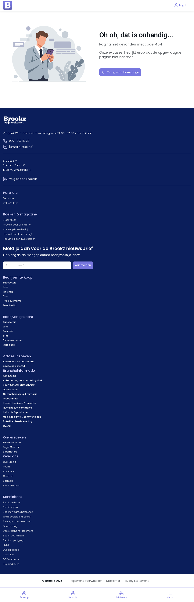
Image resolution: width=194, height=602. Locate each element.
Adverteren (9, 471)
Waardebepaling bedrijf (17, 516)
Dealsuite (8, 198)
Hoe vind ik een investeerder (19, 238)
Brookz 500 (9, 220)
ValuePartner (10, 203)
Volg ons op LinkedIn (23, 179)
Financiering (10, 526)
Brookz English (11, 485)
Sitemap (8, 480)
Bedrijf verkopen (12, 502)
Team (6, 466)
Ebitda (6, 545)
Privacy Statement (136, 581)
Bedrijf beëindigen (13, 535)
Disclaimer (113, 581)
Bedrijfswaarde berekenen (18, 512)
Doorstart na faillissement (18, 530)
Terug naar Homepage (120, 72)
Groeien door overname (17, 224)
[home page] (7, 5)
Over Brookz (9, 461)
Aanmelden (83, 265)
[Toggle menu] (170, 594)
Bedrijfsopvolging (13, 540)
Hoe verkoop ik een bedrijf (17, 234)
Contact (8, 476)
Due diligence (11, 549)
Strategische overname (16, 521)
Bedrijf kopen (10, 507)
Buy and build (11, 564)
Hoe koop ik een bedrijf (15, 229)
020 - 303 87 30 (19, 141)
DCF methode (11, 559)
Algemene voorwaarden (86, 581)
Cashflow (8, 554)
